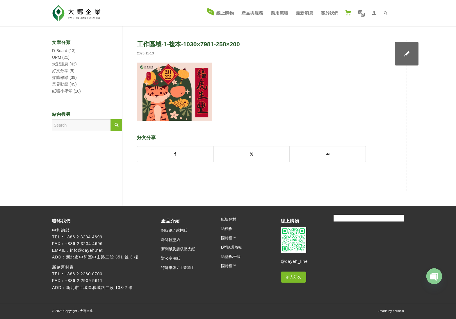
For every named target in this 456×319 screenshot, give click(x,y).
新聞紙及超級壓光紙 (178, 249)
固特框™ (228, 238)
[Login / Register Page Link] (374, 13)
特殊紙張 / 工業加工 (178, 267)
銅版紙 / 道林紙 (174, 230)
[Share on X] (252, 154)
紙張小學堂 (62, 91)
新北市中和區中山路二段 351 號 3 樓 (102, 257)
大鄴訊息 (60, 64)
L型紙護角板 (231, 247)
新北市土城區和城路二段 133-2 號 (99, 287)
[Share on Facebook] (175, 154)
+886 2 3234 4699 (83, 237)
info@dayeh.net (86, 250)
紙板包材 (228, 219)
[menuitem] (221, 13)
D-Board (59, 50)
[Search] (385, 13)
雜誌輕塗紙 (170, 240)
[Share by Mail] (328, 154)
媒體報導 (60, 77)
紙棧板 (226, 228)
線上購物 (290, 220)
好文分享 (60, 70)
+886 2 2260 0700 (83, 274)
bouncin (398, 311)
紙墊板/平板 (231, 256)
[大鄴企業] (76, 13)
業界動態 (60, 84)
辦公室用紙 (170, 258)
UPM (56, 57)
